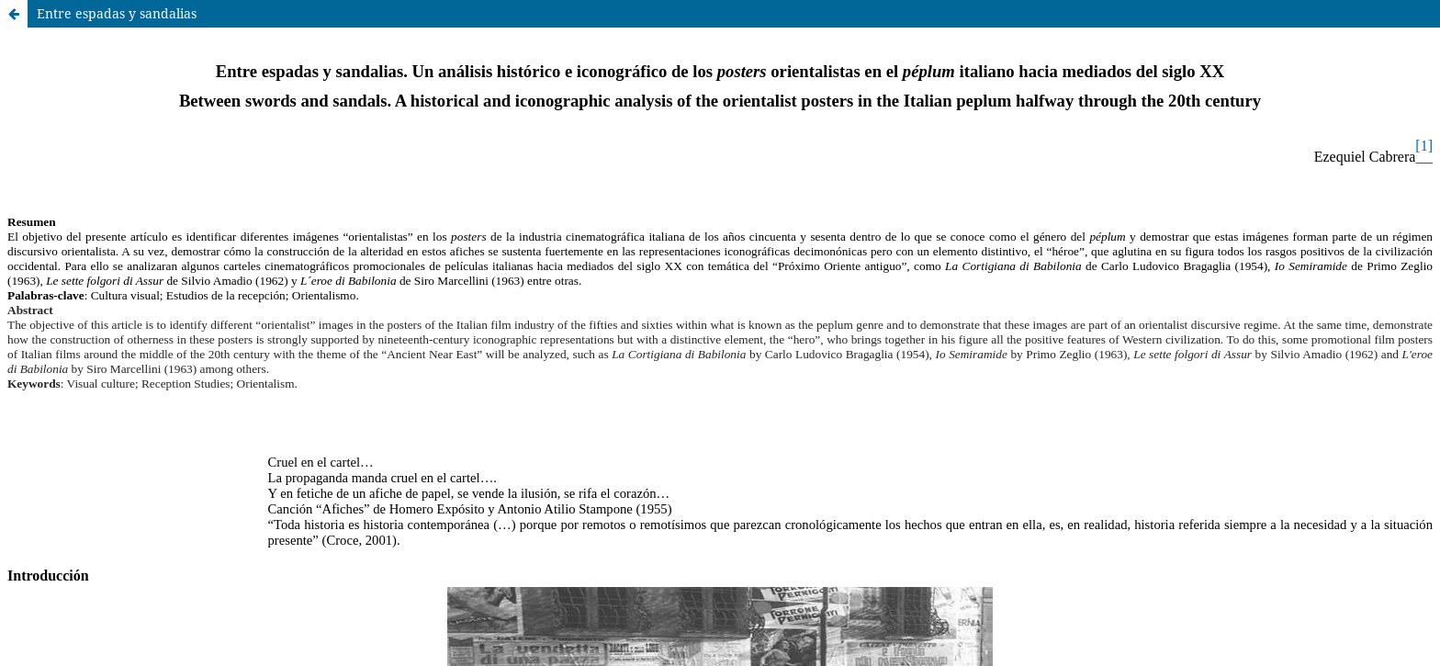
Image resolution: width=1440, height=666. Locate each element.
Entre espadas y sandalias (117, 13)
